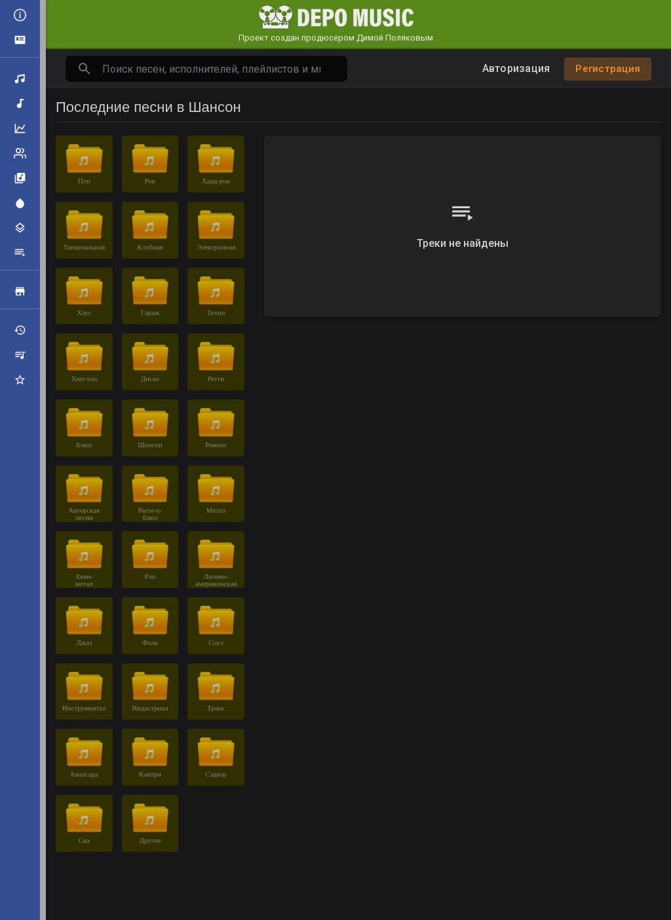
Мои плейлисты (20, 355)
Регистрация (607, 69)
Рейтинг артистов (20, 153)
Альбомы (20, 178)
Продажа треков (20, 291)
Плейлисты (20, 253)
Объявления (20, 40)
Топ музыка (20, 128)
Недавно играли (20, 330)
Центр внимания (20, 203)
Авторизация (516, 68)
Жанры (20, 228)
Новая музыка (20, 103)
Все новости (20, 15)
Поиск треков (20, 78)
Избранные (20, 380)
